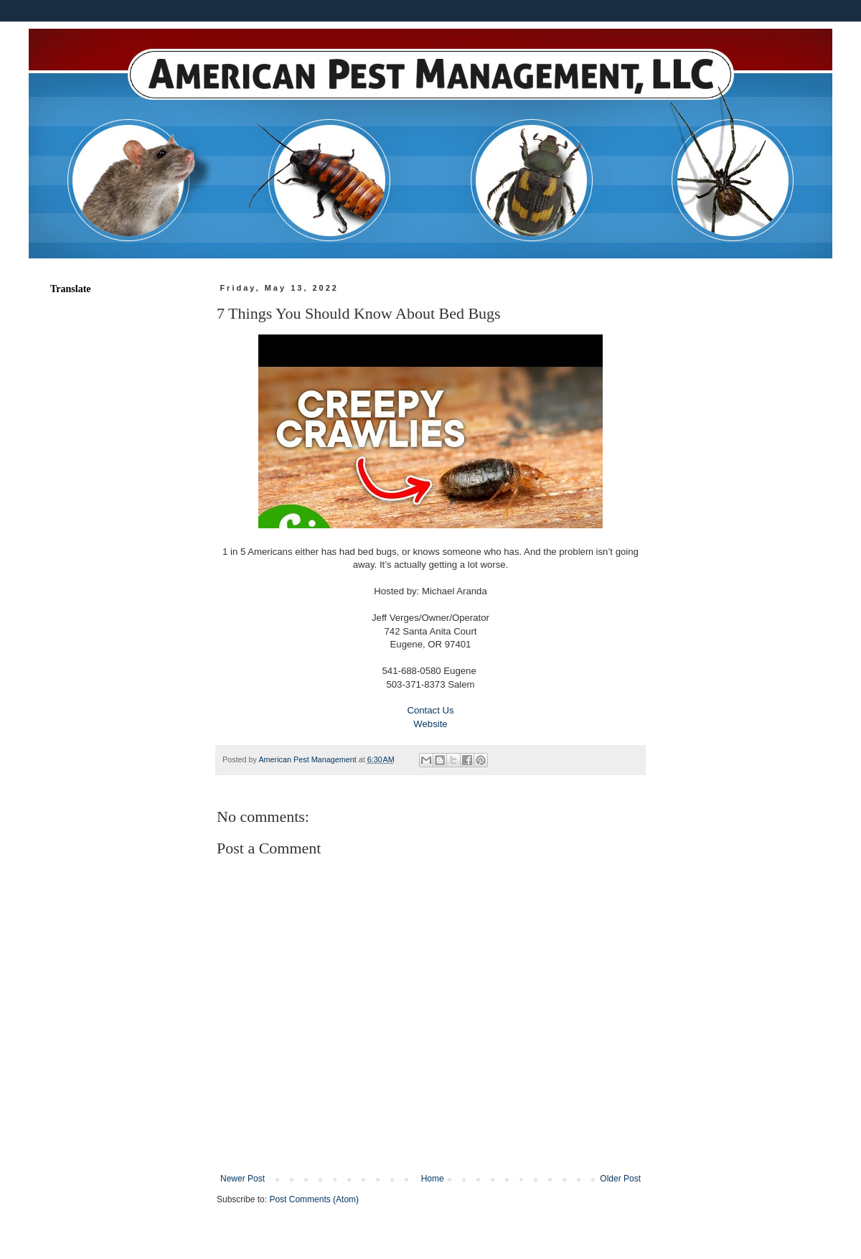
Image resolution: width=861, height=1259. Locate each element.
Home (432, 1179)
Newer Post (242, 1179)
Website (430, 724)
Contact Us (430, 710)
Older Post (620, 1179)
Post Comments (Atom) (314, 1199)
